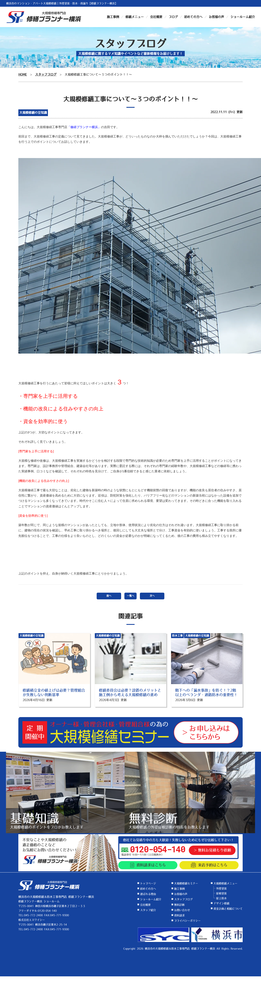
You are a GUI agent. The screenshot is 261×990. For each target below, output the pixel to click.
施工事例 (113, 16)
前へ (108, 596)
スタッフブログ (183, 899)
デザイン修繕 (221, 903)
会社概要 (156, 16)
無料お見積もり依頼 (214, 850)
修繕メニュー (134, 16)
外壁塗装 (221, 888)
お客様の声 (216, 16)
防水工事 (177, 635)
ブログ (173, 16)
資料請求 (148, 865)
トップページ (148, 883)
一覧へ (130, 596)
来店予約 (209, 865)
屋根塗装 (221, 893)
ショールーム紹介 (242, 16)
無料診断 (179, 904)
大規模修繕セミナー (186, 883)
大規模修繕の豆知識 (33, 112)
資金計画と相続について (228, 908)
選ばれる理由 (148, 894)
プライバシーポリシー (187, 920)
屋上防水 (221, 898)
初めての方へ (193, 16)
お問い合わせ (182, 910)
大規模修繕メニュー (225, 883)
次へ (152, 596)
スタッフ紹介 (148, 910)
